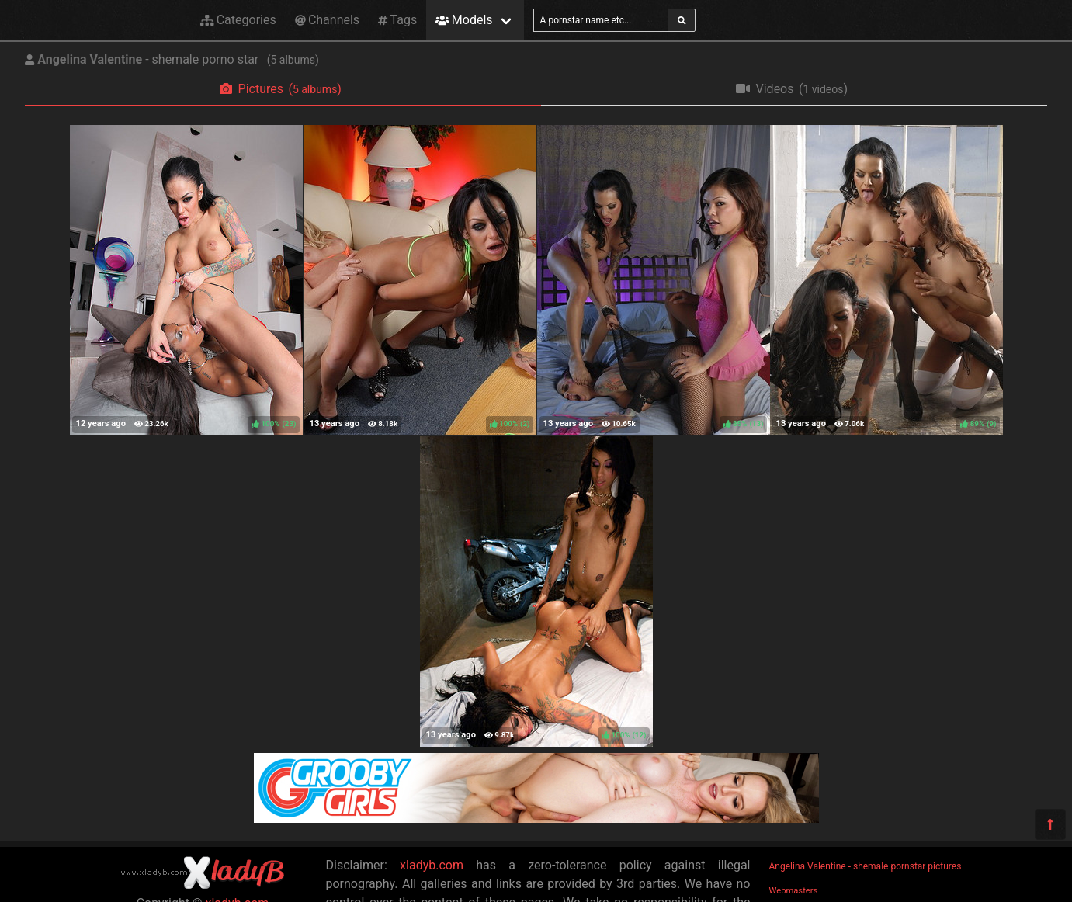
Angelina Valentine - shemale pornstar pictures (865, 866)
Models (463, 19)
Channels (327, 19)
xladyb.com (431, 865)
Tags (397, 19)
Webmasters (793, 891)
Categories (238, 19)
